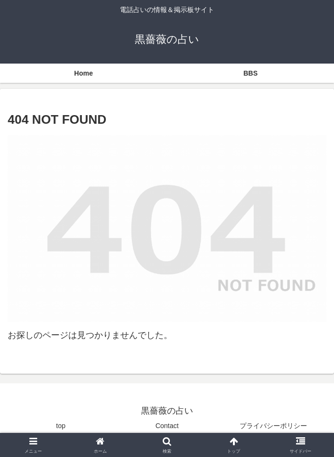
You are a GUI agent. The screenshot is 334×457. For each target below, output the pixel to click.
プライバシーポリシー (273, 426)
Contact (167, 426)
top (60, 426)
